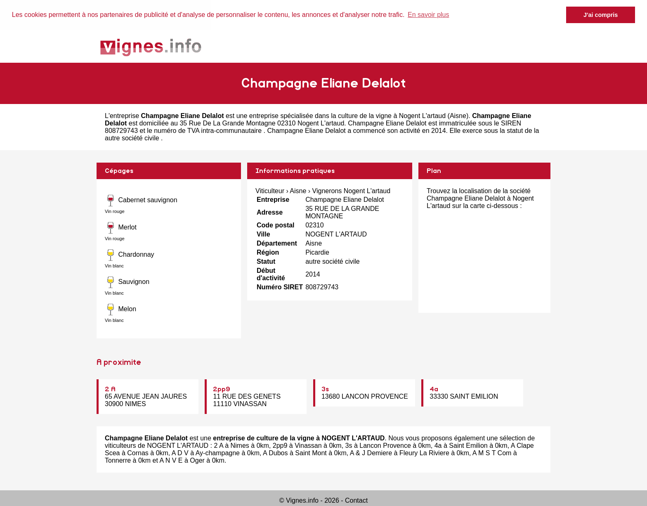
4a (434, 389)
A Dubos (275, 452)
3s (325, 389)
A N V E (171, 460)
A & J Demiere (371, 452)
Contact (356, 500)
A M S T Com (492, 452)
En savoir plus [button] (428, 14)
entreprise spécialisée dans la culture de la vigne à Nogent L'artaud (347, 115)
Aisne (458, 115)
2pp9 (221, 389)
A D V (180, 452)
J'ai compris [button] (600, 15)
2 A (110, 389)
